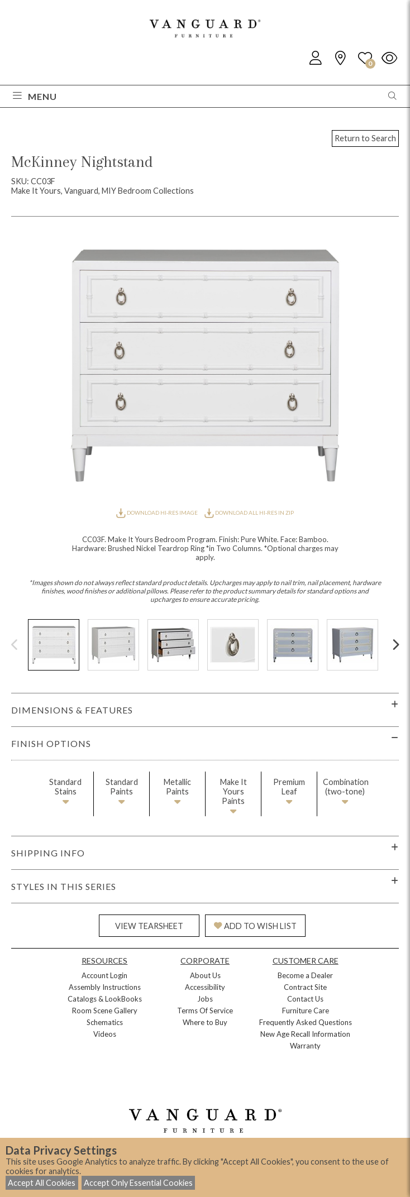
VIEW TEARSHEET (149, 926)
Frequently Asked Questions (305, 1022)
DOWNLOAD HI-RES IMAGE (157, 512)
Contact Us (305, 998)
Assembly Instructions (105, 987)
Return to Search (365, 138)
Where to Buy (205, 1022)
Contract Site (305, 987)
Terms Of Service (205, 1010)
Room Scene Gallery (104, 1010)
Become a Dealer (305, 975)
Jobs (205, 998)
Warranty (305, 1045)
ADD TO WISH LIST (255, 926)
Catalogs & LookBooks (105, 998)
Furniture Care (305, 1010)
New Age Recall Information (305, 1034)
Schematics (105, 1022)
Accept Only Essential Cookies (138, 1183)
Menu (35, 96)
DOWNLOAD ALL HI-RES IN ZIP (249, 512)
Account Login (104, 975)
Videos (104, 1034)
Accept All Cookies (41, 1183)
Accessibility (205, 987)
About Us (205, 975)
